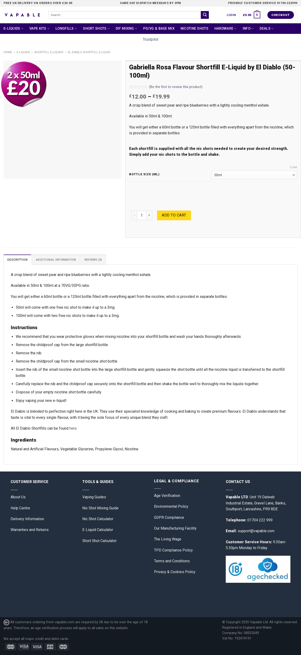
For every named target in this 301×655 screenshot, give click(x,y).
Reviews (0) (93, 259)
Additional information (56, 259)
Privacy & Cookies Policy (174, 572)
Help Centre (20, 508)
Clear (293, 167)
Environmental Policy (171, 506)
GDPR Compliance (169, 517)
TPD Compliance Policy (173, 550)
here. (73, 428)
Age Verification (167, 495)
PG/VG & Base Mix (158, 29)
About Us (18, 497)
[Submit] (205, 15)
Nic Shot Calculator (97, 519)
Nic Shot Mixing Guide (100, 508)
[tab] (17, 259)
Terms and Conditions (172, 561)
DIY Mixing (126, 28)
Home (8, 52)
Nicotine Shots (194, 29)
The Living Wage (167, 539)
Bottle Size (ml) (144, 174)
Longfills (66, 28)
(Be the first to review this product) (165, 87)
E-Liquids (13, 28)
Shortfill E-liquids (48, 52)
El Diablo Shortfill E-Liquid (89, 52)
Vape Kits (39, 28)
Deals (266, 28)
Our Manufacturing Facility (175, 528)
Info (248, 28)
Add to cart (174, 215)
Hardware (225, 28)
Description (17, 259)
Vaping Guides (94, 497)
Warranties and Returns (30, 529)
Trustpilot (150, 39)
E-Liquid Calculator (97, 529)
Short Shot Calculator (99, 541)
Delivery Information (27, 519)
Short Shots (96, 28)
